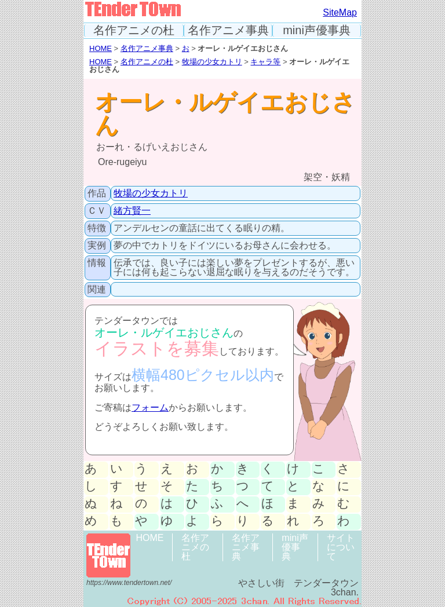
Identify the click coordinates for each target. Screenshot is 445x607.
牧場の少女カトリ (212, 61)
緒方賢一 (132, 210)
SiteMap (340, 12)
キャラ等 (265, 61)
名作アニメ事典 (228, 30)
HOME (100, 48)
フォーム (150, 407)
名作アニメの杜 (133, 30)
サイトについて (341, 547)
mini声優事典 (317, 30)
